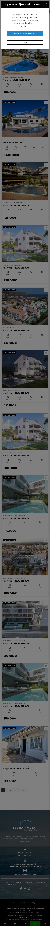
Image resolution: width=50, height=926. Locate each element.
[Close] (47, 3)
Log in (25, 42)
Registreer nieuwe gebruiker (25, 33)
